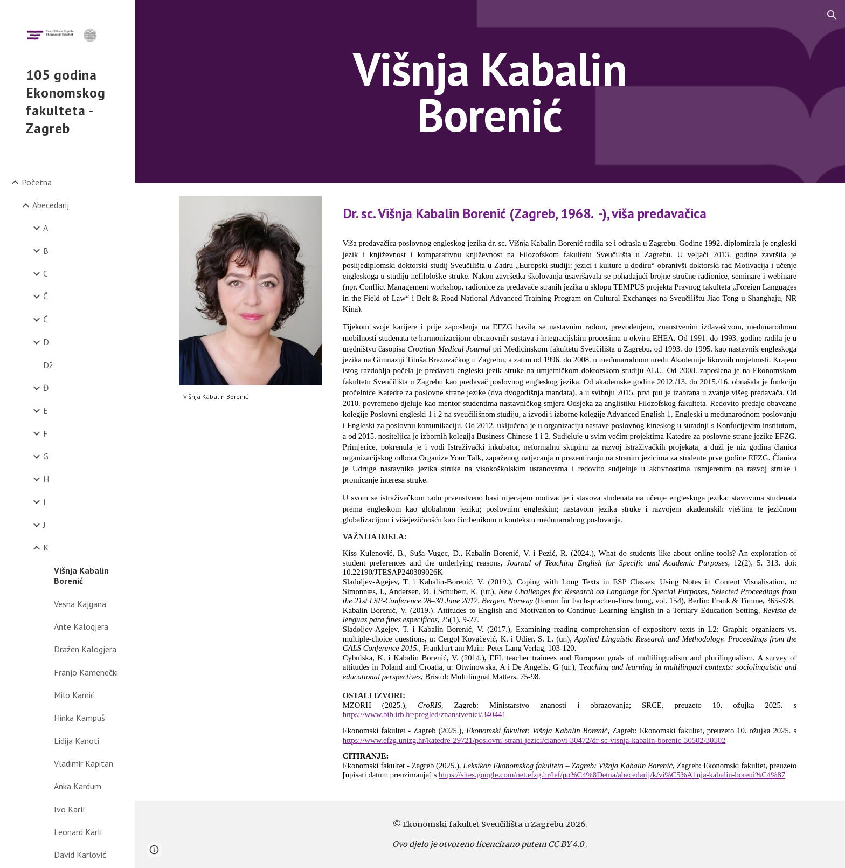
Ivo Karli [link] (69, 809)
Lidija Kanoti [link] (76, 740)
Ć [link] (45, 319)
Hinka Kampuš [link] (79, 717)
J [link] (44, 524)
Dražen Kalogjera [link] (85, 649)
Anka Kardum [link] (77, 786)
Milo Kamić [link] (74, 695)
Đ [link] (46, 387)
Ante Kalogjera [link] (81, 626)
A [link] (45, 227)
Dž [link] (48, 365)
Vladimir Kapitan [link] (83, 763)
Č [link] (45, 296)
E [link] (45, 410)
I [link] (44, 502)
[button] (832, 15)
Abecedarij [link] (50, 204)
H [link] (46, 478)
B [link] (46, 250)
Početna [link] (37, 182)
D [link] (46, 341)
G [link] (46, 456)
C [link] (45, 273)
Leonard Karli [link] (78, 831)
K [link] (46, 547)
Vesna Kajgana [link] (80, 603)
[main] (490, 92)
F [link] (45, 433)
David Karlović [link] (80, 854)
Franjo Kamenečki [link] (86, 672)
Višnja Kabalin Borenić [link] (81, 575)
